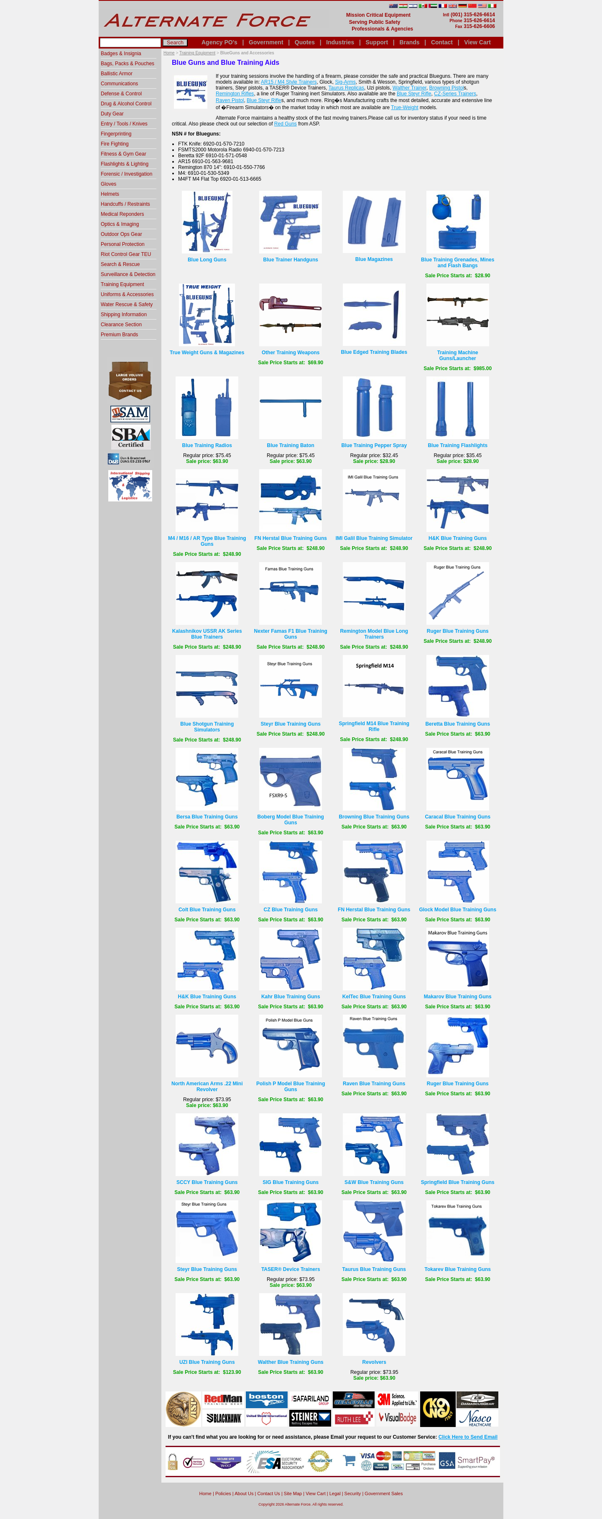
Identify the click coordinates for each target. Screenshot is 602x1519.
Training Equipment (197, 53)
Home (169, 53)
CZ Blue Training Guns (291, 910)
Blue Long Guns (207, 260)
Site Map (293, 1493)
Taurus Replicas (346, 88)
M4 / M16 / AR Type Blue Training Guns (207, 541)
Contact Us (268, 1493)
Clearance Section (121, 324)
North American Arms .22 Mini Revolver (206, 1086)
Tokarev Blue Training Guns (458, 1269)
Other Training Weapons (290, 352)
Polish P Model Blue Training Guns (290, 1086)
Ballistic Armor (117, 74)
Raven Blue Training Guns (374, 1084)
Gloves (108, 184)
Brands (409, 42)
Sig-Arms (345, 82)
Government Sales (384, 1493)
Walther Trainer (409, 88)
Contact (442, 42)
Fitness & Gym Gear (123, 154)
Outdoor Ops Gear (121, 234)
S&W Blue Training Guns (373, 1182)
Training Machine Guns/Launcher (457, 355)
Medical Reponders (122, 214)
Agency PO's (219, 42)
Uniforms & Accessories (127, 294)
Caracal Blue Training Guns (457, 817)
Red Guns (285, 124)
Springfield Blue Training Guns (458, 1182)
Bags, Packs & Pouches (127, 63)
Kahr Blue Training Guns (290, 997)
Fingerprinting (116, 134)
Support (376, 42)
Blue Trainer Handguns (290, 260)
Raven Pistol (230, 100)
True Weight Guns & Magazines (207, 352)
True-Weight (404, 107)
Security (352, 1493)
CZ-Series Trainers (455, 94)
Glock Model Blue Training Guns (457, 910)
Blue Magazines (374, 259)
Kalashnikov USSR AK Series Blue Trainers (207, 634)
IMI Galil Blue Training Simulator (374, 538)
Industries (340, 42)
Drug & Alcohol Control (126, 104)
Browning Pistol (446, 88)
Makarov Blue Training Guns (458, 997)
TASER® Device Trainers (290, 1269)
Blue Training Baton (290, 445)
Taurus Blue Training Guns (374, 1269)
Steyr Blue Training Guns (291, 724)
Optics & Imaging (120, 224)
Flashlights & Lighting (124, 164)
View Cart (477, 42)
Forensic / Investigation (126, 174)
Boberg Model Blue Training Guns (291, 820)
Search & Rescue (120, 264)
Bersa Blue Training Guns (207, 817)
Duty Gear (112, 114)
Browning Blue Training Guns (374, 817)
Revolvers (374, 1362)
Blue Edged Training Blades (374, 352)
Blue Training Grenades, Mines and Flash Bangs (457, 263)
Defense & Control (121, 94)
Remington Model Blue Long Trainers (374, 634)
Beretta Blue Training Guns (457, 724)
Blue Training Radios (207, 445)
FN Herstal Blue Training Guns (291, 538)
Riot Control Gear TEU (126, 254)
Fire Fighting (115, 144)
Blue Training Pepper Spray (374, 445)
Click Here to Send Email (468, 1437)
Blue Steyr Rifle (414, 94)
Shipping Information (124, 314)
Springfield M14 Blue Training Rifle (374, 726)
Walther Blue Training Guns (291, 1362)
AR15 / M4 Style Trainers (288, 82)
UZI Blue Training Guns (207, 1362)
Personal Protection (123, 244)
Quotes (305, 42)
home (205, 1493)
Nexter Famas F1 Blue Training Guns (290, 634)
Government (266, 42)
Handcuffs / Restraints (125, 204)
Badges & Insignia (121, 53)
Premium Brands (119, 335)
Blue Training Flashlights (457, 445)
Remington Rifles (235, 94)
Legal (335, 1493)
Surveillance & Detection (128, 274)
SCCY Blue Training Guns (206, 1182)
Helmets (110, 194)
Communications (119, 84)
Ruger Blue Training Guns (458, 631)
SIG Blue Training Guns (291, 1182)
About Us (244, 1493)
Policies (223, 1493)
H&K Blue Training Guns (458, 538)
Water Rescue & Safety (127, 304)
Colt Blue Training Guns (207, 910)
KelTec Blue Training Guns (374, 997)
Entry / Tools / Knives (124, 124)
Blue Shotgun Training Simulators (207, 727)
